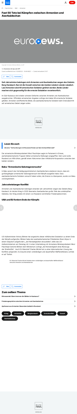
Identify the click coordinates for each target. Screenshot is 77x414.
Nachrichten (9, 8)
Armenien (22, 8)
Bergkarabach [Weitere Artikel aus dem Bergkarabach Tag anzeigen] (33, 313)
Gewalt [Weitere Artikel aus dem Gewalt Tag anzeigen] (62, 313)
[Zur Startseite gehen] (7, 2)
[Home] (2, 8)
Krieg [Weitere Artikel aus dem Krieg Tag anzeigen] (6, 313)
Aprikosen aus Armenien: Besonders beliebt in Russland (21, 306)
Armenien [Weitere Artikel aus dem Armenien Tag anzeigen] (17, 313)
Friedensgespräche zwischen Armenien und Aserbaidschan (22, 301)
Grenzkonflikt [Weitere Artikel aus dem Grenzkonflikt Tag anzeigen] (49, 313)
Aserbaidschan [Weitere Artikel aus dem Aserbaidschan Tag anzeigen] (9, 318)
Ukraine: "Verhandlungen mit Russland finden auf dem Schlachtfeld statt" (29, 148)
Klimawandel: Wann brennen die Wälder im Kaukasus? (20, 296)
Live (72, 2)
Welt (16, 8)
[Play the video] (38, 41)
